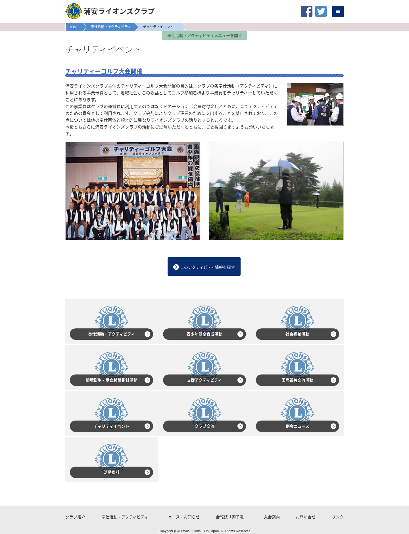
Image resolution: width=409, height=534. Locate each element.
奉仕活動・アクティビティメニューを (204, 35)
